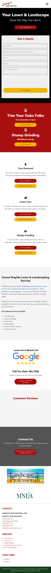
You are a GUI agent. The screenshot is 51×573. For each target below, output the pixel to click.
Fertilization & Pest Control (12, 545)
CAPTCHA (7, 77)
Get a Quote (25, 181)
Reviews (7, 561)
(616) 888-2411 (7, 526)
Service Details (25, 186)
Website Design (15, 570)
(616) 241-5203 (7, 523)
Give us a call (15, 304)
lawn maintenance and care (17, 289)
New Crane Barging (10, 547)
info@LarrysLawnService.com (11, 528)
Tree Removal (8, 538)
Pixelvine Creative (35, 570)
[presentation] (16, 81)
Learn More (25, 125)
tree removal (33, 289)
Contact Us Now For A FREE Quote (25, 452)
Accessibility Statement (41, 569)
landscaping (26, 286)
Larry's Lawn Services (13, 5)
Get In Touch (25, 27)
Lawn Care (7, 540)
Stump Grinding (9, 543)
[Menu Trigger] (47, 4)
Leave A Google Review (25, 381)
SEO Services (24, 570)
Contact (6, 559)
